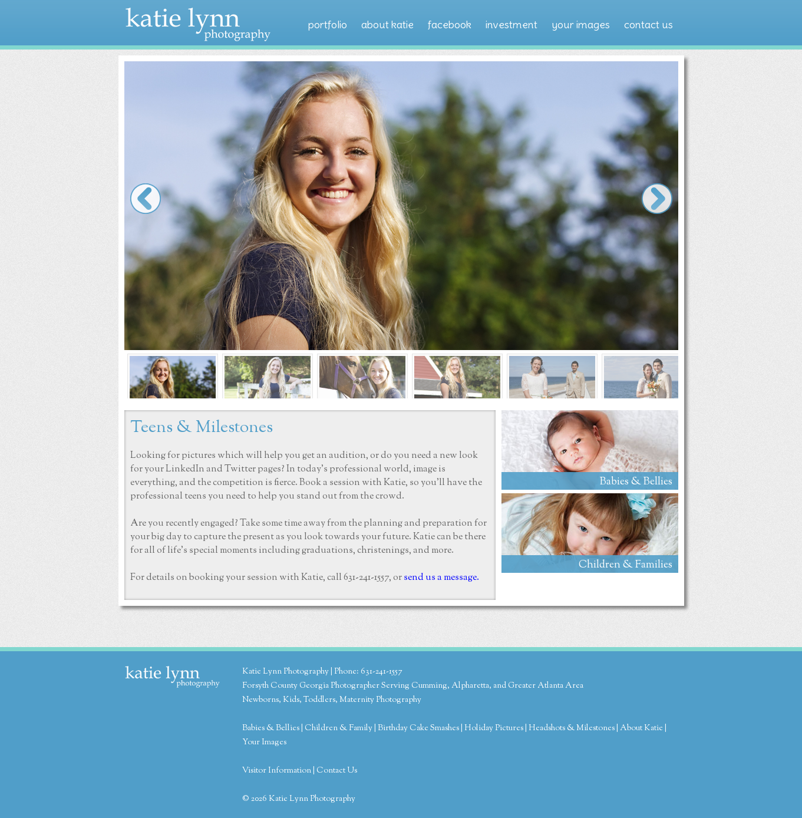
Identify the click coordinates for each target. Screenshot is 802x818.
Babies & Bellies (270, 728)
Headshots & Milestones (572, 728)
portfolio (327, 24)
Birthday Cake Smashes (418, 728)
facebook (449, 24)
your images (581, 24)
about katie (387, 24)
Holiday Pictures (493, 728)
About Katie (641, 728)
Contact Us (336, 771)
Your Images (264, 742)
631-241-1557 (366, 578)
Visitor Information (276, 771)
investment (511, 24)
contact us (648, 24)
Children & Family (338, 728)
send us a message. (441, 578)
